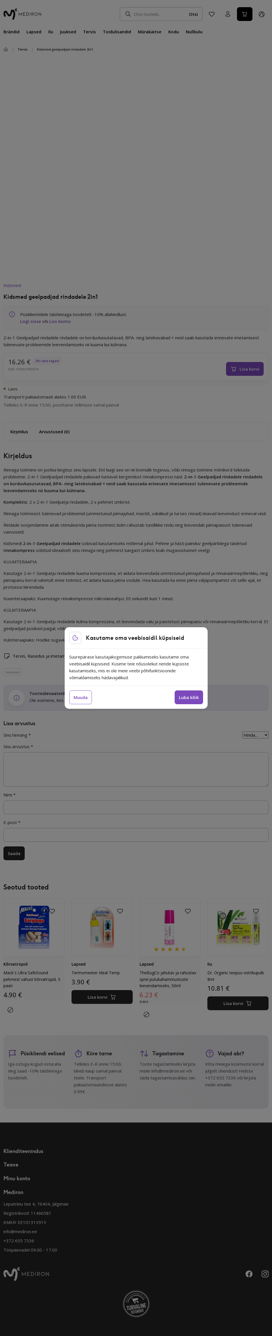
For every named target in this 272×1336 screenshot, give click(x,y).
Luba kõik (189, 697)
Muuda (81, 697)
